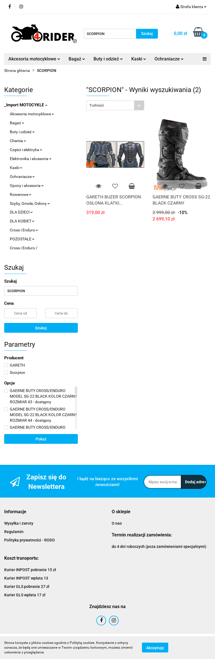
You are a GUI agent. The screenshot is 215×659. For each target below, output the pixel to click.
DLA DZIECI (21, 212)
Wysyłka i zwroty (18, 523)
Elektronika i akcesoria (31, 158)
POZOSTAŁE (22, 239)
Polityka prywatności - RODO (29, 540)
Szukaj (41, 328)
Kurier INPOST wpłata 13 (26, 578)
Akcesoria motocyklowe (34, 59)
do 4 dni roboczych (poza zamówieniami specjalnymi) (159, 546)
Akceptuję (155, 648)
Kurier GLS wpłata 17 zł (24, 595)
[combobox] (115, 105)
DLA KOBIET (22, 221)
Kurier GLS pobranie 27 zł (26, 586)
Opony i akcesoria (27, 185)
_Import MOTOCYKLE (25, 104)
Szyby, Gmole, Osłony (30, 203)
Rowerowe (20, 194)
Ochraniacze (169, 59)
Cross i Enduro (24, 230)
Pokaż (41, 439)
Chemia (18, 141)
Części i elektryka (26, 149)
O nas (117, 523)
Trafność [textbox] (96, 105)
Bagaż (77, 59)
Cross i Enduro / (24, 248)
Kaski (138, 59)
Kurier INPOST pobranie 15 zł (30, 569)
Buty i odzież (108, 59)
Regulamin (14, 531)
